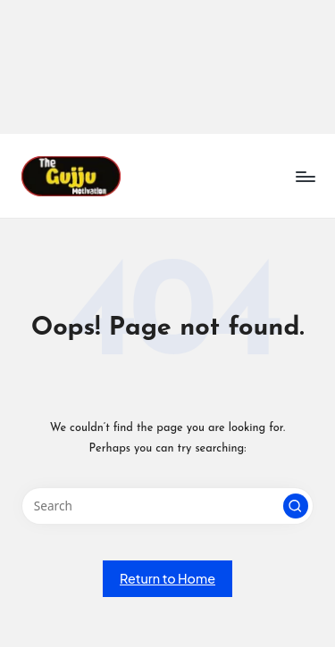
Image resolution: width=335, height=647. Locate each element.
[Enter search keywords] (167, 506)
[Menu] (305, 176)
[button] (295, 506)
